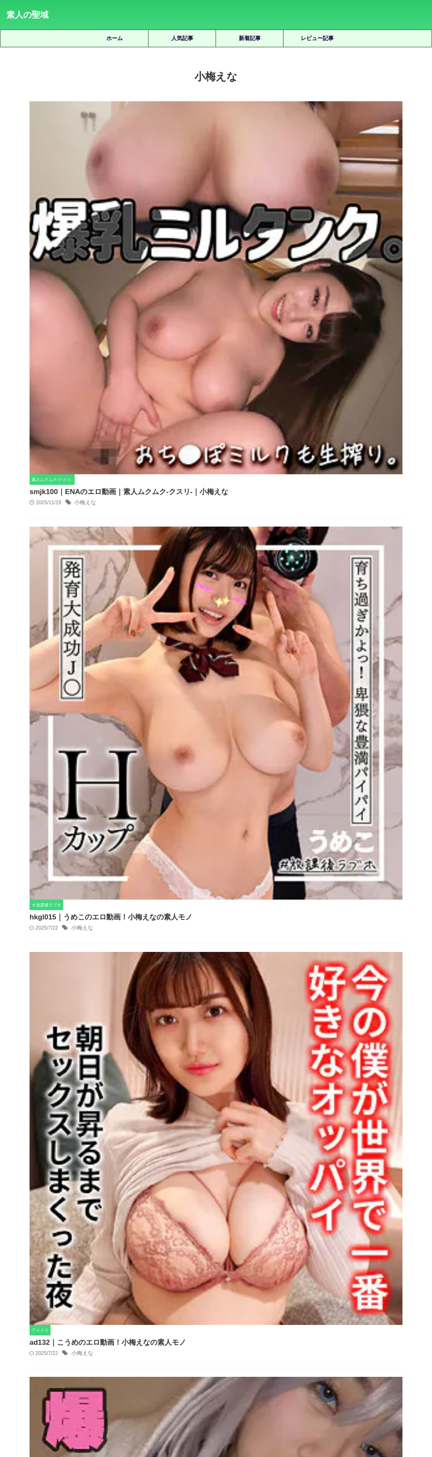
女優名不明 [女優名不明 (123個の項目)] (245, 1315)
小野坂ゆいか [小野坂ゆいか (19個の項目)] (356, 1315)
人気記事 (182, 38)
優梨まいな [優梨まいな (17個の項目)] (111, 1315)
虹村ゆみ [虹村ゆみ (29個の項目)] (189, 1343)
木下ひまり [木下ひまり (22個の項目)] (36, 1329)
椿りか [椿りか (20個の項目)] (143, 1329)
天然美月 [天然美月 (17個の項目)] (178, 1315)
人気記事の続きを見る (214, 1258)
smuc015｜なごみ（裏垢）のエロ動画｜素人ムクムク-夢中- (240, 1122)
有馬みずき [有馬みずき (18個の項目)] (396, 1315)
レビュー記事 (317, 38)
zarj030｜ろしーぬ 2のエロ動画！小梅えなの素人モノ (244, 550)
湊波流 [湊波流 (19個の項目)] (224, 1329)
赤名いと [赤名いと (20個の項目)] (221, 1343)
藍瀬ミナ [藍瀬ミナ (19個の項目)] (157, 1343)
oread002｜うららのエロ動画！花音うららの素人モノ (240, 1182)
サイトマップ (177, 1411)
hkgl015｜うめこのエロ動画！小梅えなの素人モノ (239, 263)
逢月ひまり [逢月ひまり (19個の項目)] (256, 1343)
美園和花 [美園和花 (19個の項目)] (399, 1329)
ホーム (114, 38)
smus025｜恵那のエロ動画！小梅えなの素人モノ (237, 694)
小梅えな (217, 130)
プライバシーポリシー (229, 1411)
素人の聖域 (27, 14)
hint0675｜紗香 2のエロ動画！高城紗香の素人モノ (240, 1003)
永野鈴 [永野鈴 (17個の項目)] (197, 1329)
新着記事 (250, 38)
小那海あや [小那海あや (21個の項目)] (315, 1315)
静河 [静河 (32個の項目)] (318, 1343)
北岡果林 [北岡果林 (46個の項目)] (146, 1315)
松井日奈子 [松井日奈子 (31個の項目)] (73, 1329)
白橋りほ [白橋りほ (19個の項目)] (254, 1329)
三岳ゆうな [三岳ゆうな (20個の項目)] (35, 1315)
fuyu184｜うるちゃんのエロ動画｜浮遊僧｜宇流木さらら (240, 1063)
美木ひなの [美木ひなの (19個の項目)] (122, 1343)
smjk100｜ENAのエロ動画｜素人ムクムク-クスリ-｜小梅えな (256, 119)
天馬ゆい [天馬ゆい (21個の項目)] (210, 1315)
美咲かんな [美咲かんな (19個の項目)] (364, 1329)
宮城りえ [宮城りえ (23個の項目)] (281, 1315)
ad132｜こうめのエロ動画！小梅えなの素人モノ (236, 407)
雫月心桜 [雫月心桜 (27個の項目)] (291, 1343)
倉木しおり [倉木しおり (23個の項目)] (73, 1315)
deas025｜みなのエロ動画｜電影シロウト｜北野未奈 (240, 944)
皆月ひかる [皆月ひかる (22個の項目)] (288, 1329)
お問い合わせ (280, 1411)
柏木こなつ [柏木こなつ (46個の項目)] (111, 1329)
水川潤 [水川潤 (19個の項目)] (170, 1329)
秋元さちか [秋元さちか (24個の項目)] (326, 1329)
